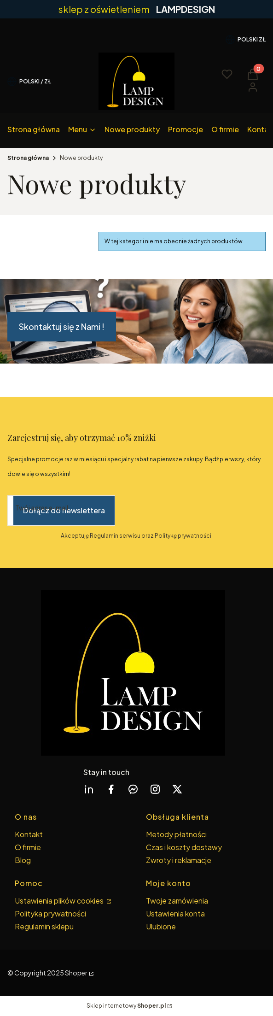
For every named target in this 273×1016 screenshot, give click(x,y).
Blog (23, 860)
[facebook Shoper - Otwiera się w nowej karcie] (110, 789)
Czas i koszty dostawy (184, 847)
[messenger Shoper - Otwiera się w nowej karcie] (133, 789)
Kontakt (29, 834)
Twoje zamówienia (177, 900)
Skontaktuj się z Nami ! (62, 326)
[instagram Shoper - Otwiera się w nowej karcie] (155, 789)
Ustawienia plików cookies (60, 900)
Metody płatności (176, 834)
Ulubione (161, 926)
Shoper (76, 973)
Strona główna (28, 157)
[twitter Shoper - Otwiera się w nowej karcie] (177, 789)
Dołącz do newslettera (64, 510)
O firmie (28, 847)
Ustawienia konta (175, 913)
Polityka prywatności (50, 913)
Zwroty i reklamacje (178, 860)
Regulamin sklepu (44, 926)
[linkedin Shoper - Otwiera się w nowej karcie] (88, 789)
